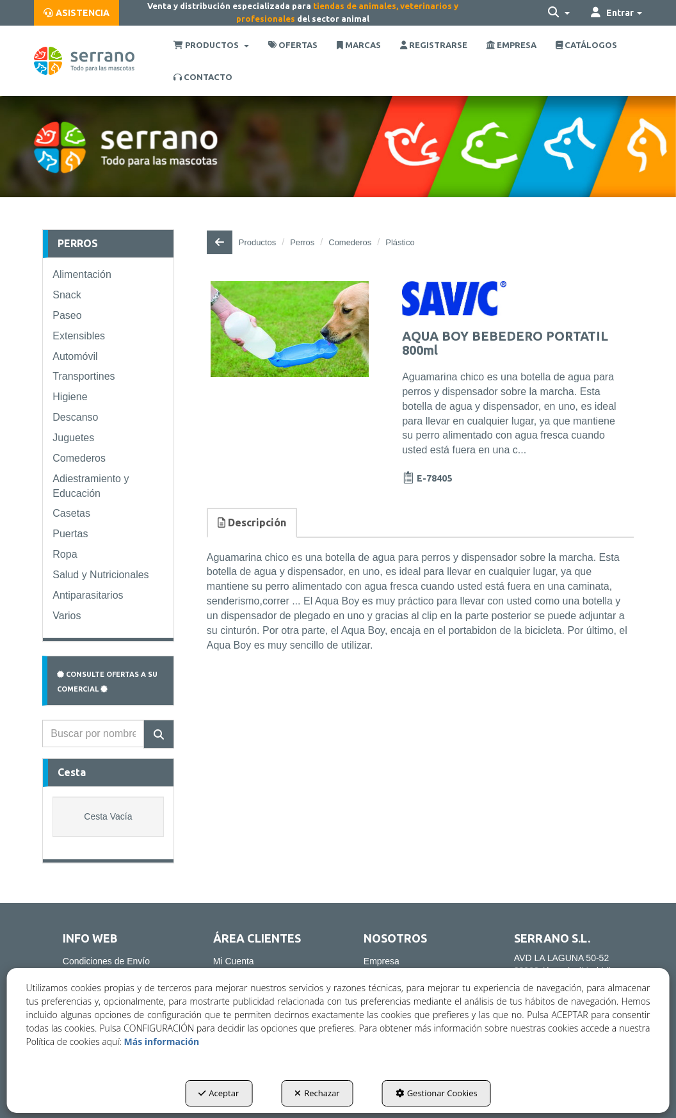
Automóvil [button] (74, 356)
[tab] (252, 523)
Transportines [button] (83, 376)
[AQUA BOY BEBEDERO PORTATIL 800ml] (290, 329)
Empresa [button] (381, 961)
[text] (92, 733)
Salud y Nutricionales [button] (100, 574)
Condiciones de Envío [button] (106, 961)
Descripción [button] (252, 522)
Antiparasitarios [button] (87, 595)
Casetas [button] (71, 513)
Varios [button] (66, 615)
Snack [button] (66, 294)
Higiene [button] (69, 396)
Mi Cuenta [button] (233, 961)
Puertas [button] (70, 533)
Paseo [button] (66, 315)
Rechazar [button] (316, 1093)
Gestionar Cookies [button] (437, 1093)
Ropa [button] (64, 554)
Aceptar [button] (218, 1093)
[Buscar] (158, 734)
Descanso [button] (75, 417)
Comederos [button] (79, 458)
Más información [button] (162, 1041)
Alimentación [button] (81, 274)
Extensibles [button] (78, 335)
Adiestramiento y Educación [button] (90, 486)
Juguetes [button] (73, 437)
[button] (76, 13)
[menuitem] (76, 13)
